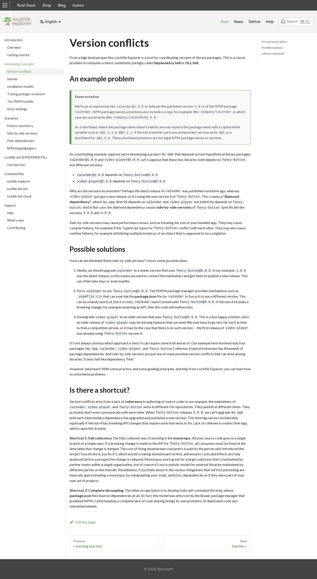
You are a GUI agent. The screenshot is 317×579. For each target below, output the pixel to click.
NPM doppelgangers (21, 148)
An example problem (274, 41)
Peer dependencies (20, 141)
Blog (62, 5)
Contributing (16, 228)
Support (10, 205)
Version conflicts (19, 71)
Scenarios (11, 118)
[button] (5, 5)
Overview (14, 47)
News (238, 21)
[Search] (296, 22)
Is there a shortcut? (273, 53)
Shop (46, 5)
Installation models (20, 86)
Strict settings (17, 109)
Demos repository (20, 126)
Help (269, 21)
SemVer (12, 79)
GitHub (254, 21)
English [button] (48, 21)
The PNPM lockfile (20, 101)
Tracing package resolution (26, 94)
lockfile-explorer (18, 181)
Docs (225, 21)
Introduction (13, 40)
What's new (15, 220)
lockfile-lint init (17, 189)
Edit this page (83, 522)
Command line (14, 174)
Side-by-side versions (22, 133)
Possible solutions (272, 47)
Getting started (18, 55)
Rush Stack (26, 5)
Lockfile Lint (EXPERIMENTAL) (25, 157)
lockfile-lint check (19, 196)
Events (78, 5)
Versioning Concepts (19, 64)
